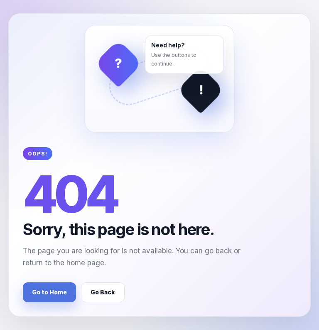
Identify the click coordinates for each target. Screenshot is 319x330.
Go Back (103, 292)
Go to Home (49, 292)
